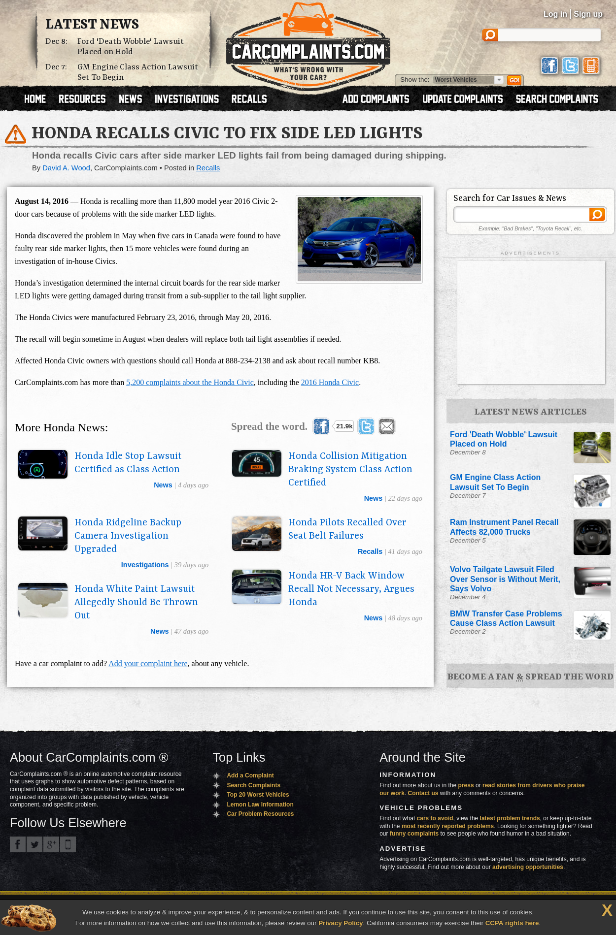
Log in (555, 14)
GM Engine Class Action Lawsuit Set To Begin (137, 72)
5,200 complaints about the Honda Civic (190, 382)
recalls (370, 551)
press (466, 785)
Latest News (92, 25)
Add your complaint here (147, 663)
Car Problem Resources (260, 813)
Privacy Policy (340, 923)
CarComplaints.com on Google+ (51, 844)
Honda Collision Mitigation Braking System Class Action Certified (350, 469)
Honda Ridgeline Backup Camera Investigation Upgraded (127, 536)
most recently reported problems (448, 826)
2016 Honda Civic (330, 382)
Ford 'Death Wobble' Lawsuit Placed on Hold (130, 47)
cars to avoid (435, 818)
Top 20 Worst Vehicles (258, 794)
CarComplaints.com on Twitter (34, 844)
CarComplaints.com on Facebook (18, 844)
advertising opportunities (527, 867)
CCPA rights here (512, 923)
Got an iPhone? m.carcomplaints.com (68, 844)
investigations (145, 565)
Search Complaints (253, 785)
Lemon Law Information (260, 804)
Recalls (208, 168)
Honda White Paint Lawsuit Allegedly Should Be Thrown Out (136, 602)
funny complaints (414, 833)
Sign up (588, 14)
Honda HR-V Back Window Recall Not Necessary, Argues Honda (351, 589)
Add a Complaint (250, 775)
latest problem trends (510, 818)
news (163, 485)
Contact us (423, 793)
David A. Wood (66, 168)
